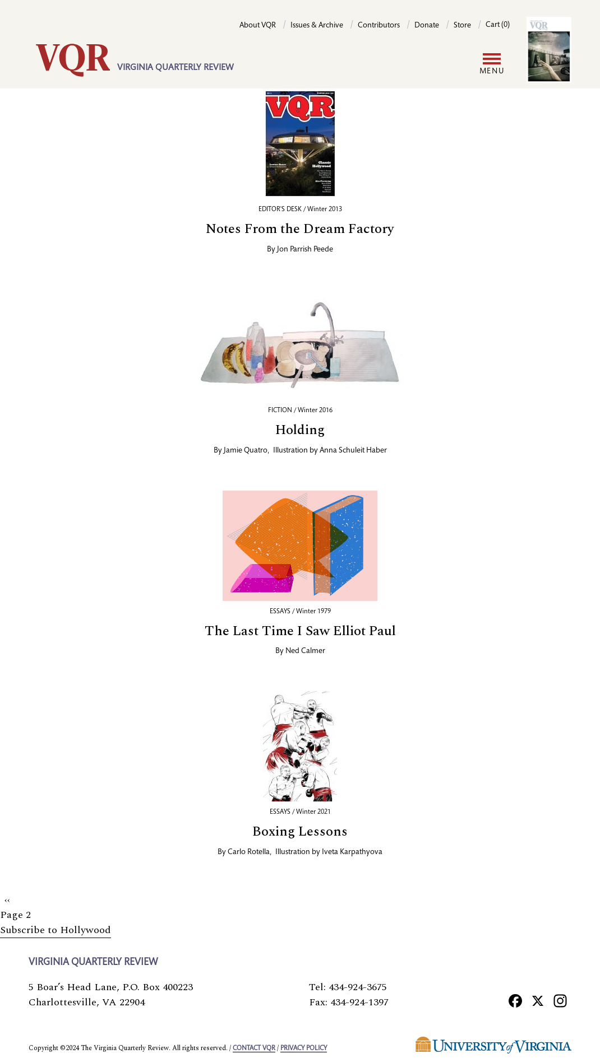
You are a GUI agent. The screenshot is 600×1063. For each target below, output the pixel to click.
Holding (300, 430)
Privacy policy (303, 1048)
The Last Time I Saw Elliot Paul (300, 631)
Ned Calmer (305, 651)
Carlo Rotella (249, 852)
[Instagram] (560, 1000)
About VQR (257, 26)
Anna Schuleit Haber (353, 451)
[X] (538, 1000)
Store (462, 26)
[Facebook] (515, 1000)
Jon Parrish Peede (305, 250)
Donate (426, 26)
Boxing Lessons (300, 832)
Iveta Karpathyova (352, 852)
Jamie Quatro (245, 451)
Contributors (379, 26)
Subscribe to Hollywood (55, 930)
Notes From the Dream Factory (300, 229)
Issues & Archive (316, 26)
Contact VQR (254, 1048)
